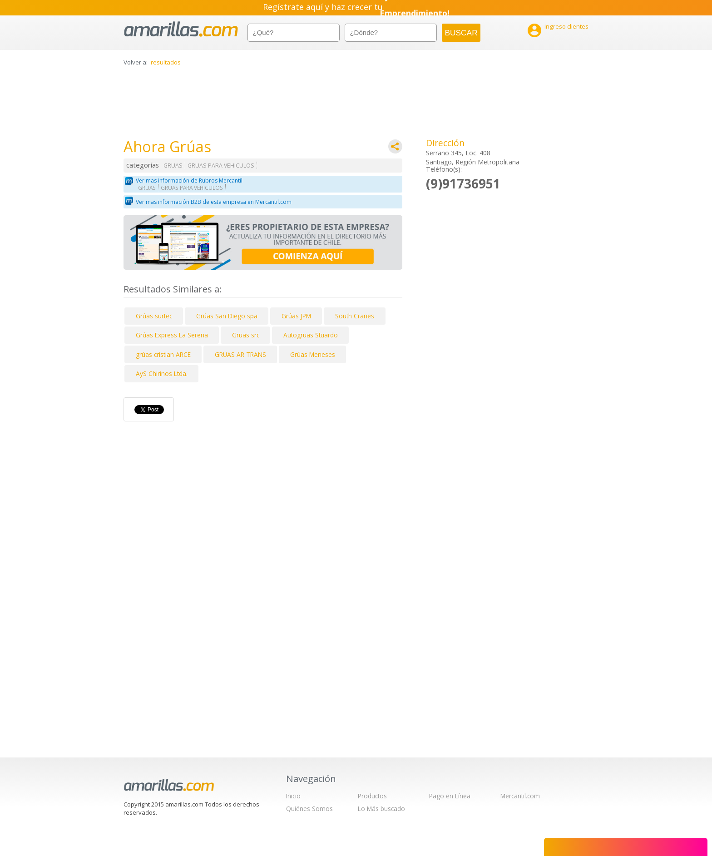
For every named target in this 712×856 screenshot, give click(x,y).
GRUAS (173, 165)
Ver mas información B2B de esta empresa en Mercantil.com (214, 202)
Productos (372, 796)
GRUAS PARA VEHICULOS (221, 165)
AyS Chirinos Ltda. (162, 373)
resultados (166, 62)
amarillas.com (181, 29)
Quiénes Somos (309, 808)
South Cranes (354, 316)
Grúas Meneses (312, 354)
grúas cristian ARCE (163, 354)
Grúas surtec (154, 316)
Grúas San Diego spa (226, 316)
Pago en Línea (449, 796)
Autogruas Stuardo (310, 335)
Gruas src (245, 335)
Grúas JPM (296, 316)
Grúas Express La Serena (172, 335)
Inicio (293, 796)
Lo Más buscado (381, 808)
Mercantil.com (520, 796)
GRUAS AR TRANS (240, 354)
